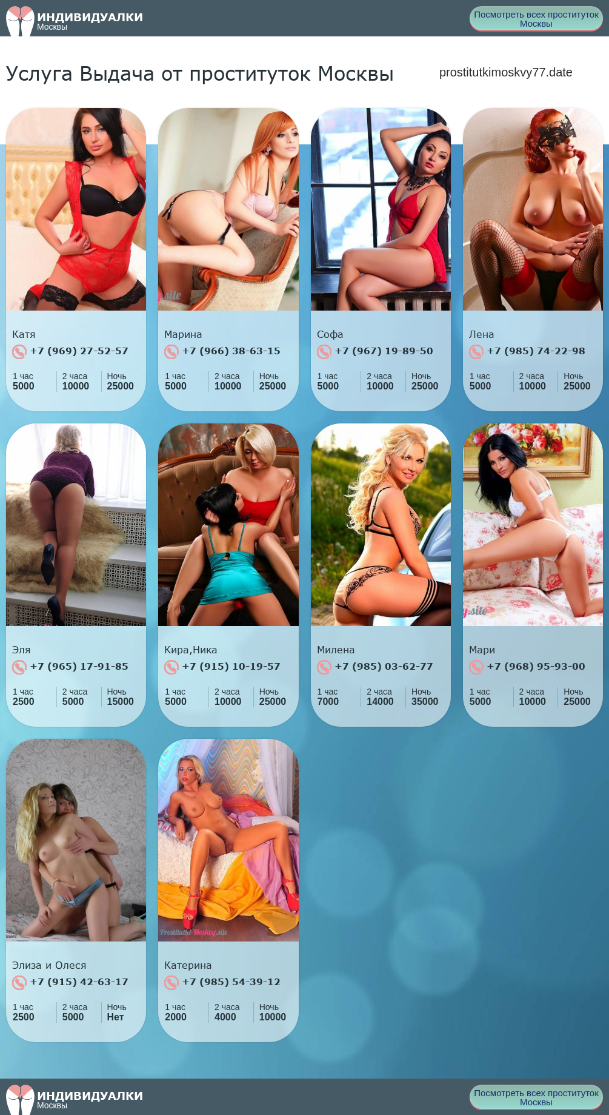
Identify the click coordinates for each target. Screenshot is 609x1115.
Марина (183, 334)
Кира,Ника (191, 650)
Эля (21, 650)
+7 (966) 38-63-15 (222, 352)
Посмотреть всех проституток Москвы (536, 19)
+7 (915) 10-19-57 (222, 667)
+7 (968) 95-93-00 (527, 667)
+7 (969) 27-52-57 (70, 352)
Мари (482, 650)
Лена (481, 334)
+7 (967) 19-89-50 (375, 352)
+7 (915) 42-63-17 (70, 982)
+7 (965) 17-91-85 (70, 667)
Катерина (188, 965)
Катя (24, 334)
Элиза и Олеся (49, 965)
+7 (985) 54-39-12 (222, 982)
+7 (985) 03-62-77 (375, 667)
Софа (330, 334)
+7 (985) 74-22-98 (527, 352)
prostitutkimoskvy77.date (506, 72)
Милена (336, 650)
